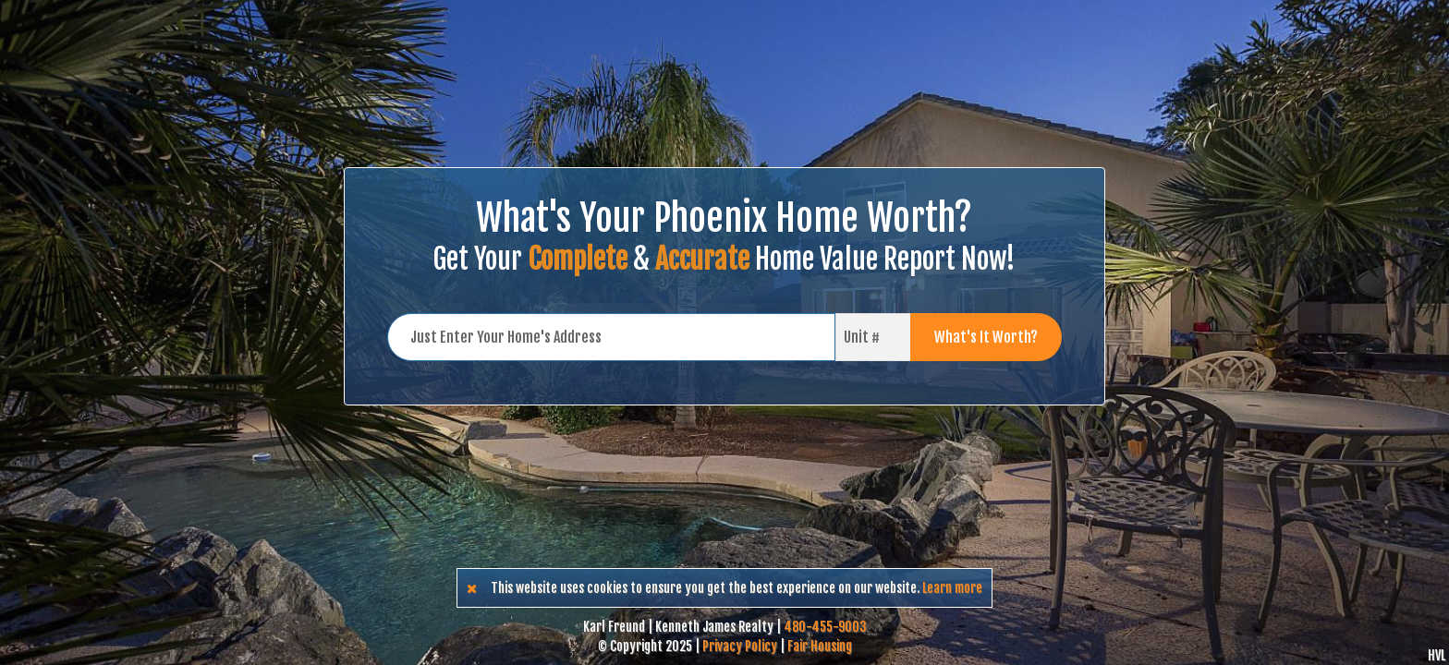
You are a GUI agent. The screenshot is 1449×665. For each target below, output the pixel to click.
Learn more (952, 588)
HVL (1436, 655)
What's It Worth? (986, 337)
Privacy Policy (739, 646)
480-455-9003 (825, 627)
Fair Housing (819, 646)
